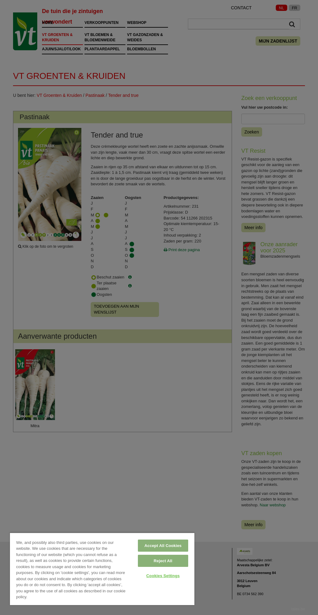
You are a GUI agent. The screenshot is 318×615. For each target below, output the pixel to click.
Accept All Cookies (163, 545)
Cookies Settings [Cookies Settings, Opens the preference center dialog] (163, 575)
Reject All (163, 560)
